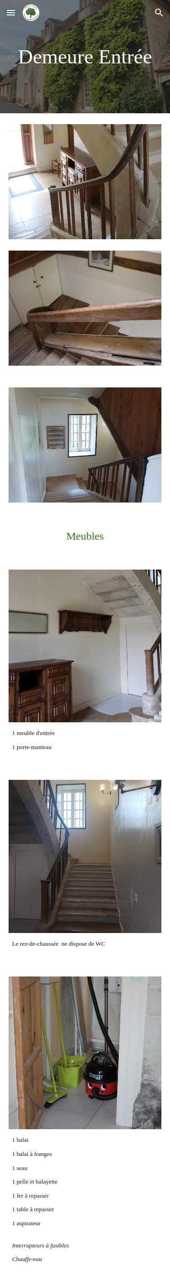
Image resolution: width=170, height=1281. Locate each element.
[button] (11, 12)
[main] (85, 57)
